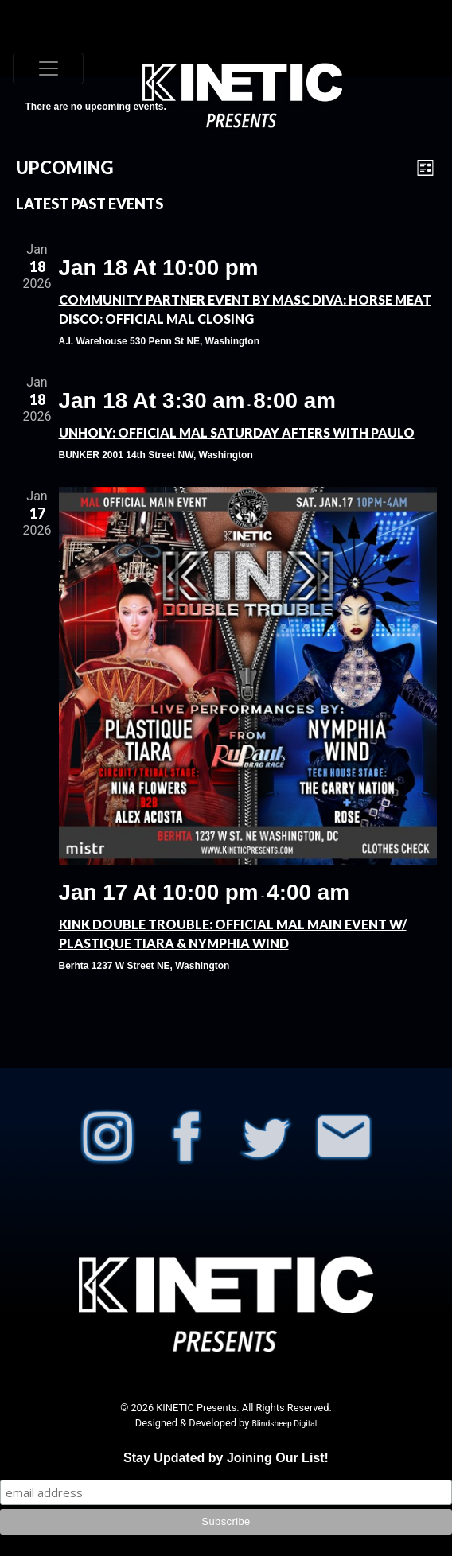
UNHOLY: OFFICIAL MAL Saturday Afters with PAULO (237, 432)
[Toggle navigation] (48, 68)
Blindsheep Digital (284, 1423)
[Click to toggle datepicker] (64, 167)
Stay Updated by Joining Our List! (226, 1458)
